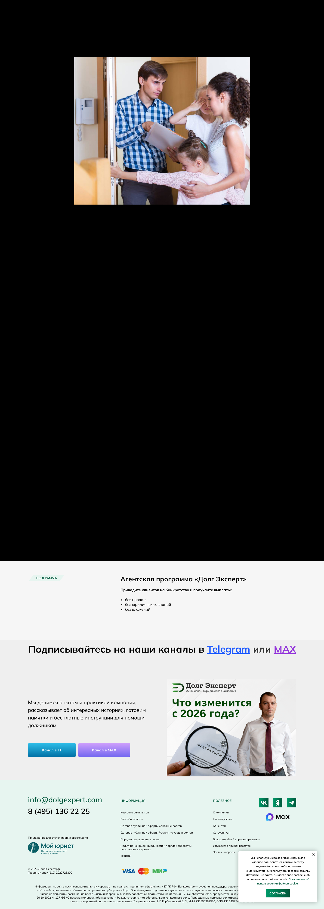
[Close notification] (313, 854)
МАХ (285, 649)
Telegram (228, 649)
